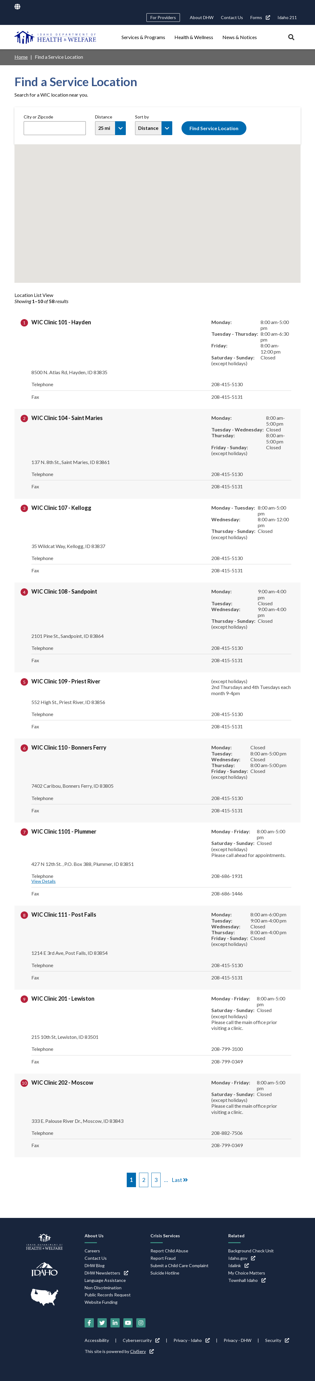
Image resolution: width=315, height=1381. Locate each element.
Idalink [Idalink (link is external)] (238, 1265)
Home (21, 57)
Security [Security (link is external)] (277, 1340)
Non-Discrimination (103, 1287)
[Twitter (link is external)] (102, 1322)
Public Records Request (108, 1294)
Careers (92, 1250)
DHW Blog (95, 1265)
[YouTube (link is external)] (128, 1322)
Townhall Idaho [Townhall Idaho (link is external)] (247, 1280)
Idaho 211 (287, 17)
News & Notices (239, 37)
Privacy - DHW (237, 1340)
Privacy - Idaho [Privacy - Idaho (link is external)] (191, 1340)
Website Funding (101, 1302)
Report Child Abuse (169, 1250)
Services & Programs (143, 37)
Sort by (142, 116)
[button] (158, 218)
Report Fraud (163, 1258)
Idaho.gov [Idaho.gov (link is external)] (241, 1258)
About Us (94, 1235)
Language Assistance (105, 1280)
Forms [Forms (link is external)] (260, 17)
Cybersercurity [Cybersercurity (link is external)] (141, 1340)
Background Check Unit (251, 1250)
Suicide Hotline (164, 1272)
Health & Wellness (193, 37)
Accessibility (97, 1340)
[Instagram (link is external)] (141, 1322)
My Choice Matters (246, 1272)
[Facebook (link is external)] (89, 1322)
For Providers (163, 17)
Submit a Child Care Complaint (179, 1265)
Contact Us (232, 17)
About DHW (201, 17)
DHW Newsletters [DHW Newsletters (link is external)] (106, 1272)
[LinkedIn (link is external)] (115, 1322)
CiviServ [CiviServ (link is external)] (142, 1351)
